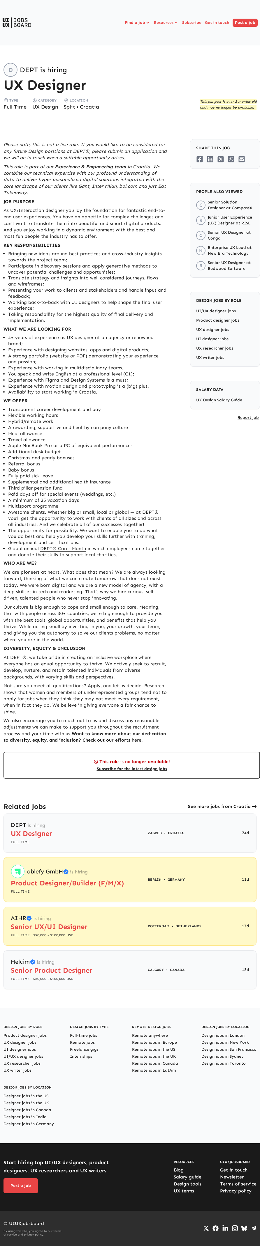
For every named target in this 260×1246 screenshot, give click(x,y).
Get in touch (217, 22)
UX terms (184, 1191)
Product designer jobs (217, 320)
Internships (81, 1056)
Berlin (154, 880)
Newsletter (232, 1177)
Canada (177, 970)
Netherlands (188, 926)
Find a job (137, 22)
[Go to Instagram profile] (235, 1228)
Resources (166, 22)
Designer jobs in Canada (27, 1109)
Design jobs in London (223, 1035)
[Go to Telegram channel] (254, 1228)
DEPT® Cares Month (63, 548)
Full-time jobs (83, 1035)
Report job (248, 417)
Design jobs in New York (225, 1042)
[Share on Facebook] (199, 159)
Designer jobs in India (25, 1116)
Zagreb (155, 833)
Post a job (245, 22)
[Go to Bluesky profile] (244, 1228)
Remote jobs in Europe (154, 1042)
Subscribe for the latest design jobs (132, 768)
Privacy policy (236, 1191)
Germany (176, 880)
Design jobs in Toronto (223, 1063)
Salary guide (187, 1177)
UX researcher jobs (214, 348)
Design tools (187, 1184)
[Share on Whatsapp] (231, 159)
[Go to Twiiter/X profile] (206, 1228)
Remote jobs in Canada (155, 1063)
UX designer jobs (212, 329)
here (136, 740)
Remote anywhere (150, 1035)
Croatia (89, 107)
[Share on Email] (241, 159)
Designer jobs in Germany (28, 1123)
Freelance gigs (84, 1049)
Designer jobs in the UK (26, 1102)
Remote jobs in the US (153, 1049)
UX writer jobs (210, 357)
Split (69, 107)
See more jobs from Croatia (219, 806)
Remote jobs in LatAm (154, 1070)
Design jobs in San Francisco (229, 1049)
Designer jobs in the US (25, 1095)
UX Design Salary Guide (219, 400)
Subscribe (191, 22)
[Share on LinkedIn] (210, 159)
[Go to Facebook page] (215, 1228)
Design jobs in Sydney (222, 1056)
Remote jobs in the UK (154, 1056)
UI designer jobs (212, 338)
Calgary (156, 970)
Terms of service (238, 1184)
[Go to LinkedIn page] (225, 1228)
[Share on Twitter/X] (220, 159)
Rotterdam (158, 926)
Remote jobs (82, 1042)
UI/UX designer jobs (216, 311)
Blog (179, 1170)
